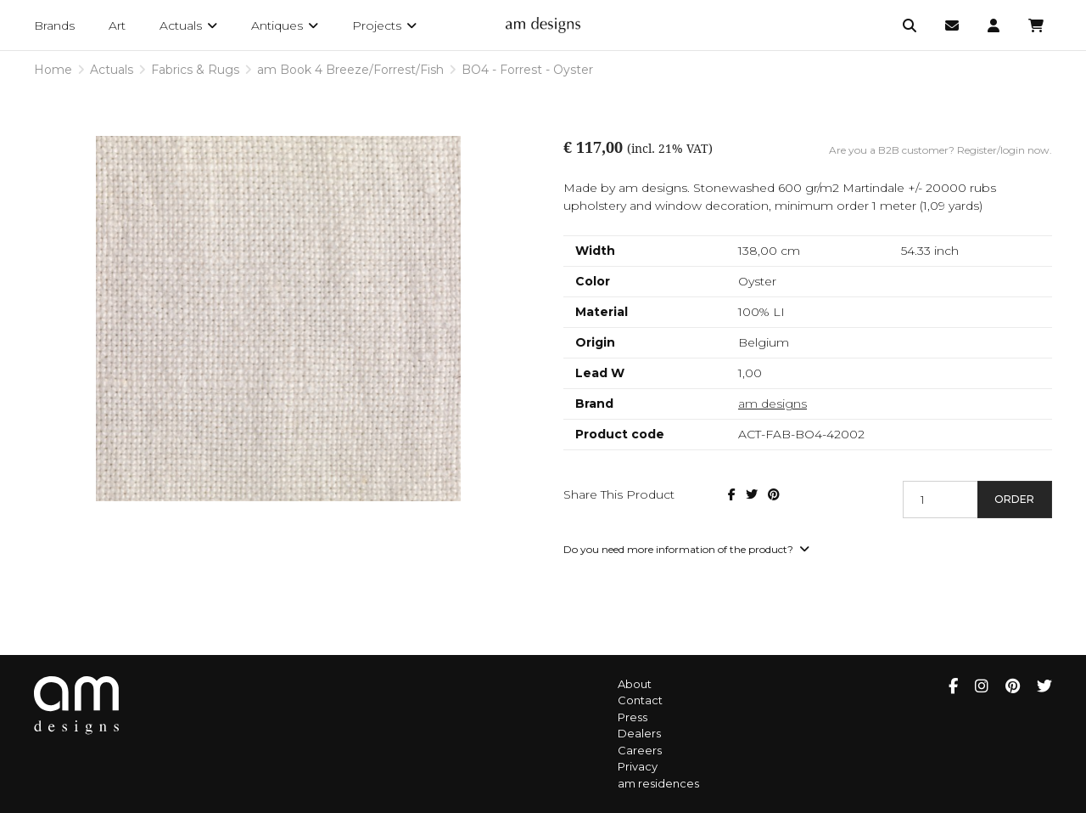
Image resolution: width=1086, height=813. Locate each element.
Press (632, 717)
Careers (640, 750)
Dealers (639, 733)
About (635, 684)
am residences (658, 783)
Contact (640, 700)
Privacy (638, 766)
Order (1014, 499)
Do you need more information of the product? (686, 549)
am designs (772, 403)
